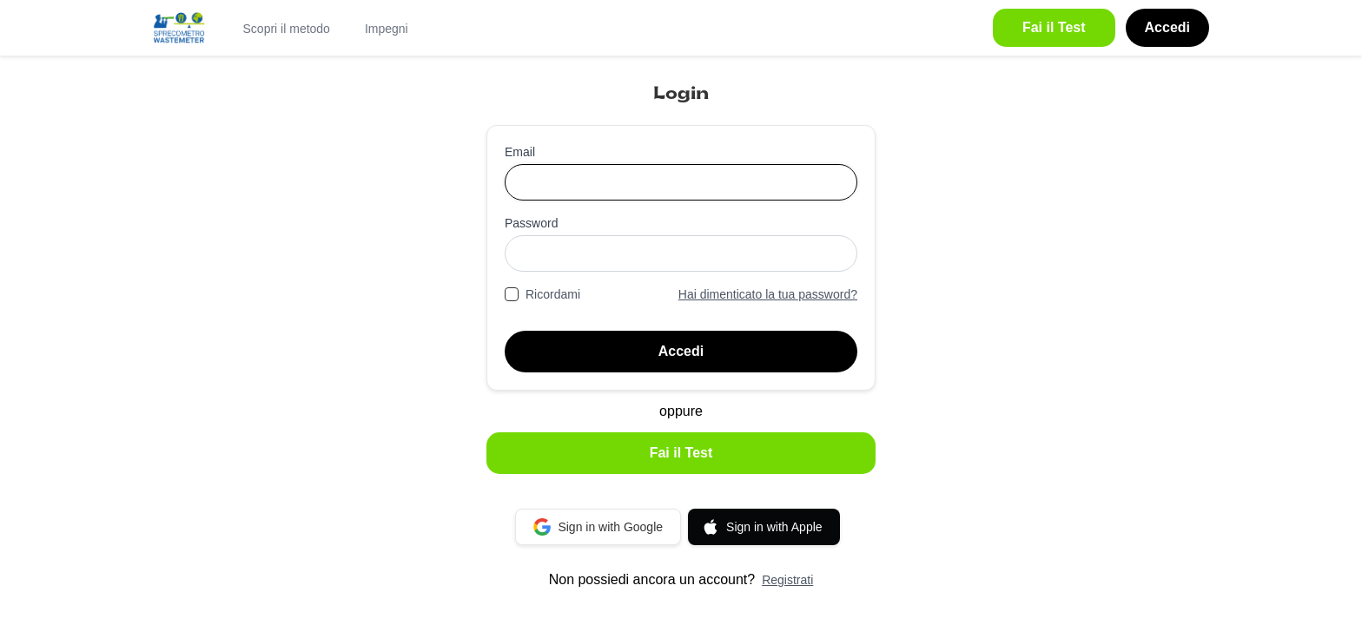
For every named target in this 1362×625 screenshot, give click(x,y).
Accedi (681, 351)
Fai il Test (681, 452)
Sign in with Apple (762, 527)
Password (531, 223)
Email (520, 152)
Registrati (787, 580)
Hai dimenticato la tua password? (767, 294)
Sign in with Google (598, 527)
